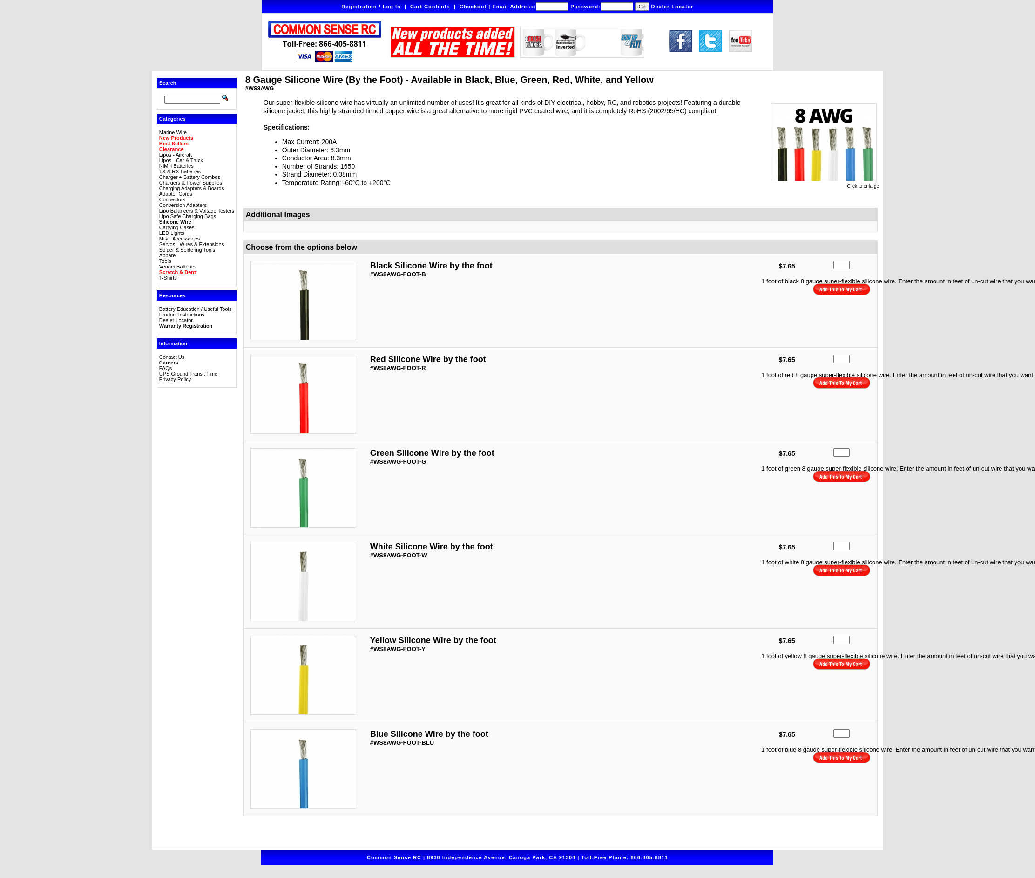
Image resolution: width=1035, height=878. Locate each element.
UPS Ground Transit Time (188, 374)
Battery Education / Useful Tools (195, 309)
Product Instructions (181, 314)
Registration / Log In (370, 6)
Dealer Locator (672, 6)
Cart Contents (430, 6)
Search (167, 83)
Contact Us (171, 357)
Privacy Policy (175, 379)
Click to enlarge (825, 184)
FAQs (165, 368)
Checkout (473, 6)
